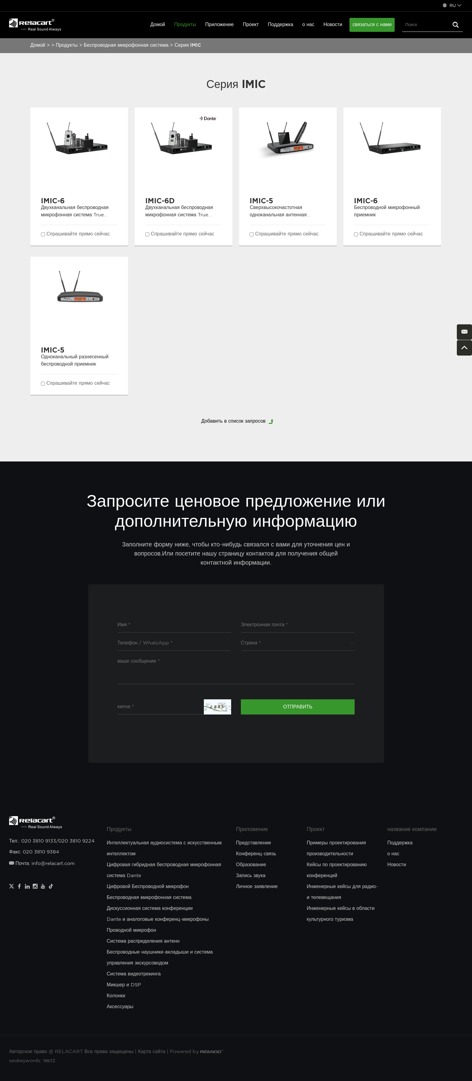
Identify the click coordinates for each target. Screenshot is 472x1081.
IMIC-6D (160, 200)
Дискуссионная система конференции (150, 908)
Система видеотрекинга (134, 974)
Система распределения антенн (143, 941)
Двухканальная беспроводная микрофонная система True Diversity (75, 215)
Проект (251, 24)
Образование (251, 865)
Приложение (219, 24)
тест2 (49, 1061)
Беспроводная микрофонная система (126, 45)
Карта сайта (151, 1051)
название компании (412, 829)
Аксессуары (120, 1007)
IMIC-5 (261, 200)
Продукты (185, 24)
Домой (157, 24)
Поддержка (280, 24)
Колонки (116, 996)
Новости (332, 24)
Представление (253, 843)
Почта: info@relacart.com (42, 863)
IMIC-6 (53, 200)
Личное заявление (257, 886)
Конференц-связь (256, 854)
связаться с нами (372, 24)
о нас (308, 24)
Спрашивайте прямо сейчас (78, 234)
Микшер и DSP (124, 985)
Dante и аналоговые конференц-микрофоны (158, 919)
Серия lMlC (187, 45)
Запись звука (250, 875)
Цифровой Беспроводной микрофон (148, 886)
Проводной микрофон (131, 930)
